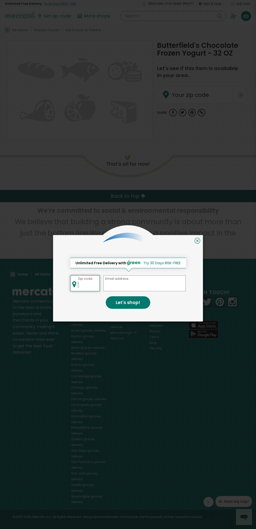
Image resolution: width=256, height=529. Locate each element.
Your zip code (184, 89)
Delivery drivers (121, 315)
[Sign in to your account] (233, 16)
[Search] (173, 16)
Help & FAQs (210, 4)
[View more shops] (94, 16)
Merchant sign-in (123, 333)
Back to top (128, 195)
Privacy (155, 331)
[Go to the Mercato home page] (19, 14)
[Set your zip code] (54, 16)
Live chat (241, 4)
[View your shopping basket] (246, 16)
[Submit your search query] (220, 16)
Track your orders (163, 320)
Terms (154, 337)
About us (117, 338)
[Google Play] (203, 333)
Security (156, 348)
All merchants (121, 298)
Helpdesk (156, 325)
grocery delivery (88, 330)
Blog (153, 343)
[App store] (203, 325)
